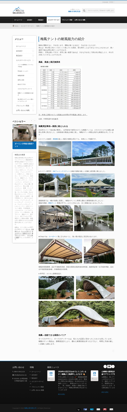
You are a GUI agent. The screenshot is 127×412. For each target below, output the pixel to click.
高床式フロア (26, 233)
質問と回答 (21, 80)
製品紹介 (41, 20)
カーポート (53, 236)
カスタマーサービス (54, 20)
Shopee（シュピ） (23, 71)
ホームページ (18, 20)
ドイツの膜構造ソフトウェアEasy (25, 65)
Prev (34, 120)
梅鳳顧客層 (21, 75)
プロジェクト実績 (67, 20)
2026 (51, 379)
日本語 (111, 2)
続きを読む (61, 394)
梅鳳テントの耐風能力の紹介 (45, 26)
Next (31, 120)
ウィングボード (26, 231)
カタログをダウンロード (25, 89)
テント (28, 229)
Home (16, 26)
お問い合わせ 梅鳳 (79, 20)
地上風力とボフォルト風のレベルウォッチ (25, 100)
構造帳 (55, 139)
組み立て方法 (22, 84)
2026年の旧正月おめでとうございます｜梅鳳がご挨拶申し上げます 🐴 (72, 372)
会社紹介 (29, 20)
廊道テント (52, 203)
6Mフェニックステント (61, 171)
